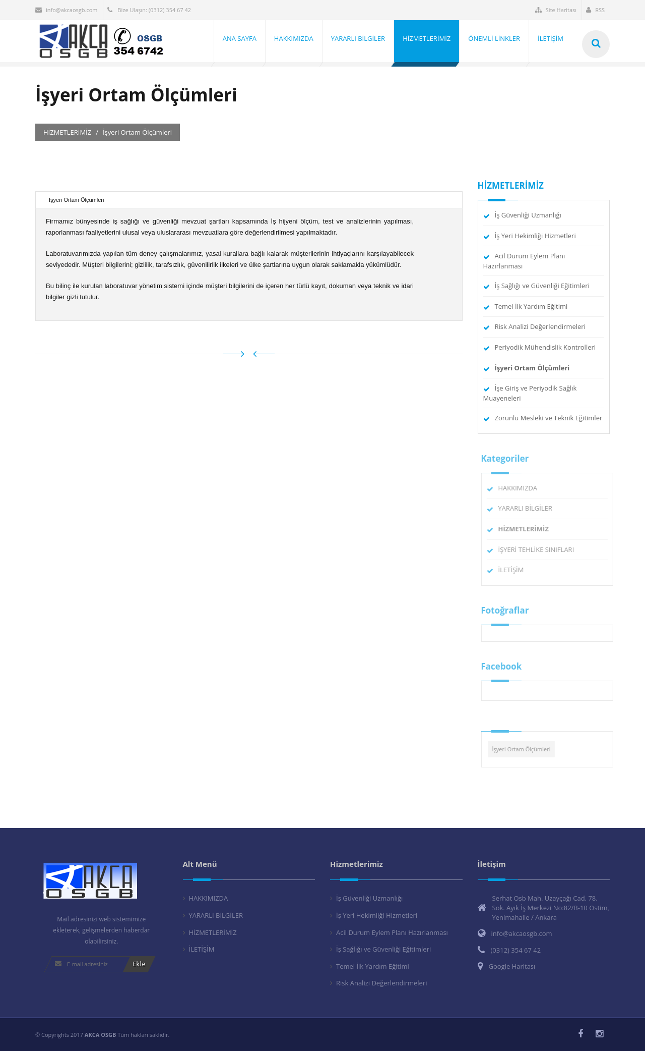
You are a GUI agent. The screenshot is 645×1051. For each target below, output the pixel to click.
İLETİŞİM (515, 569)
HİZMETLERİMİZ (213, 932)
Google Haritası (512, 966)
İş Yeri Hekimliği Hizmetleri (535, 235)
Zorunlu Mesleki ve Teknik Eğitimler (549, 417)
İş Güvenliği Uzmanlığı (528, 214)
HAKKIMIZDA (521, 487)
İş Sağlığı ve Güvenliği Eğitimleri (542, 285)
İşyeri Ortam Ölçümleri (525, 749)
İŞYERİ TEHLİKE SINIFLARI (540, 549)
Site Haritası (555, 10)
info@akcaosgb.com (66, 10)
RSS (595, 10)
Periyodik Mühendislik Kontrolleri (545, 347)
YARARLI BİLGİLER (529, 508)
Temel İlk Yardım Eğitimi (531, 306)
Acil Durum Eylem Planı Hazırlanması (392, 932)
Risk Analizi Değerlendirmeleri (540, 326)
